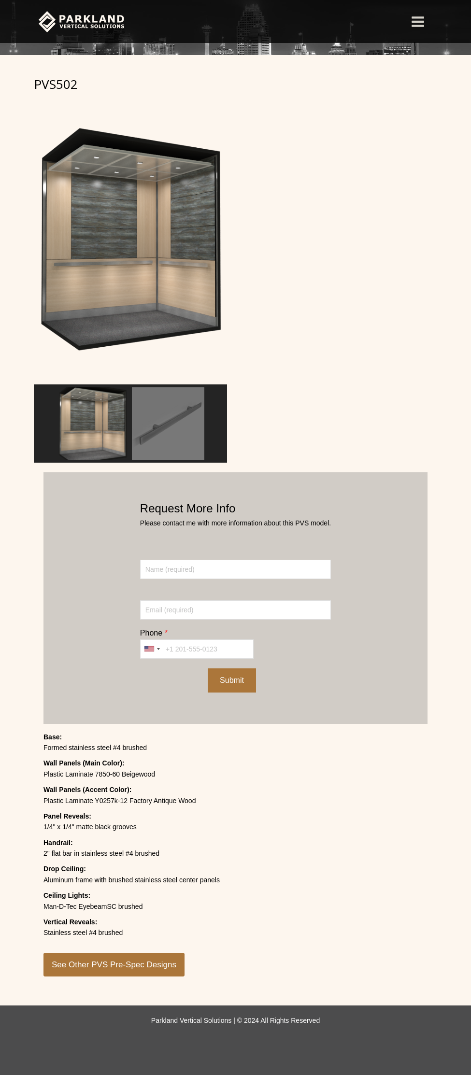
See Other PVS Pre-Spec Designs (114, 964)
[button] (93, 423)
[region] (130, 279)
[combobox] (152, 649)
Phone (151, 633)
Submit (232, 680)
